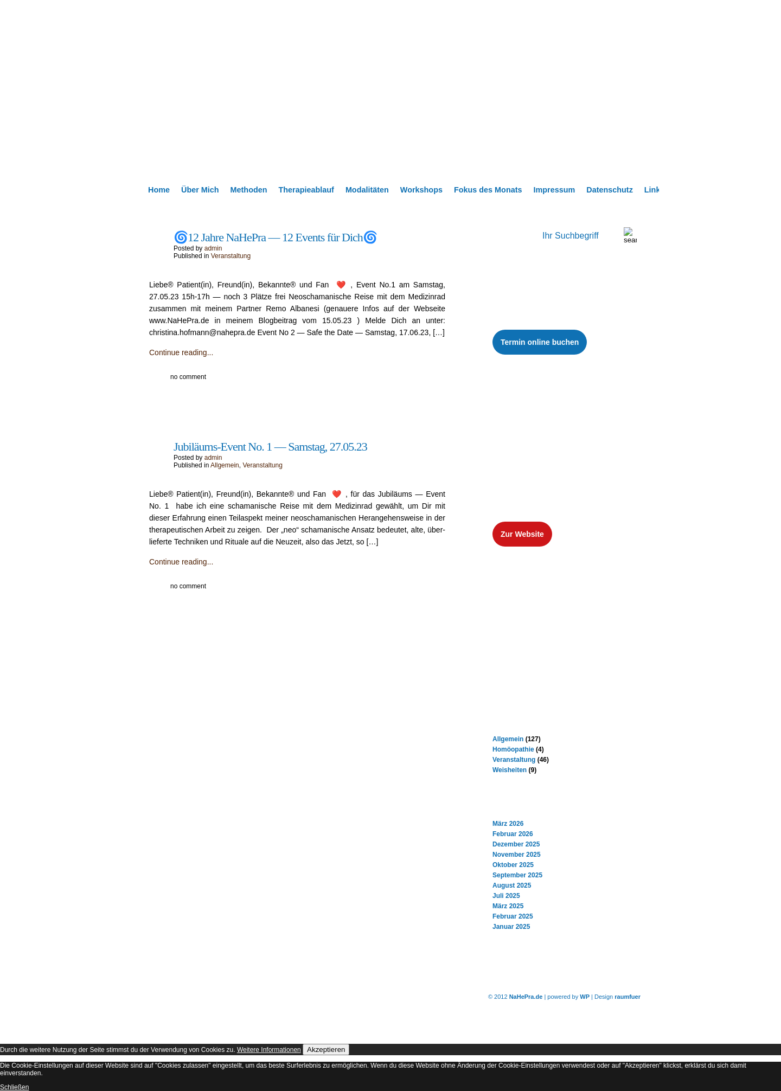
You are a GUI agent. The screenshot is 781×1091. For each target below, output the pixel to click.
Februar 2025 (512, 916)
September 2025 (517, 875)
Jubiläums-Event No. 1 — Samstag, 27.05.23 (270, 446)
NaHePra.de (526, 996)
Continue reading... (181, 352)
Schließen (14, 1087)
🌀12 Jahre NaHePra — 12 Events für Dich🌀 (275, 237)
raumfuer (627, 996)
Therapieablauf (306, 189)
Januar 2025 (511, 926)
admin (213, 248)
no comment (188, 377)
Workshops (421, 189)
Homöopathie (513, 749)
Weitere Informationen (269, 1050)
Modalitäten (367, 189)
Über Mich (200, 189)
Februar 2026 (512, 834)
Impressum (554, 189)
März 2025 (507, 906)
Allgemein (224, 465)
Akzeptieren (326, 1049)
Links (654, 189)
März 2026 (507, 823)
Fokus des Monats (488, 189)
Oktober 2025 (513, 865)
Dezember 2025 (516, 844)
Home (159, 189)
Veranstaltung (231, 256)
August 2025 (511, 885)
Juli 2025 (506, 896)
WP (585, 996)
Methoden (249, 189)
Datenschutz (609, 189)
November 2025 (516, 854)
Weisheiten (509, 770)
